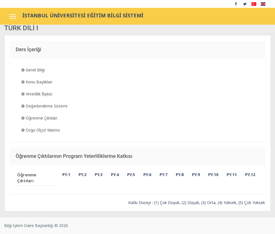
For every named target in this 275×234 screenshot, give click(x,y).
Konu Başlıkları (36, 82)
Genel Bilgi (33, 69)
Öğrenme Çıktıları (39, 118)
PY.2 (80, 174)
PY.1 (63, 174)
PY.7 (161, 174)
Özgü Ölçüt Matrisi (40, 130)
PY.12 (246, 174)
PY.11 (228, 174)
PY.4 (112, 174)
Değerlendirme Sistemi (44, 106)
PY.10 (209, 174)
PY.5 (128, 174)
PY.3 (96, 174)
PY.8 (177, 174)
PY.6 (144, 174)
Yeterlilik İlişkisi (36, 94)
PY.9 (193, 174)
